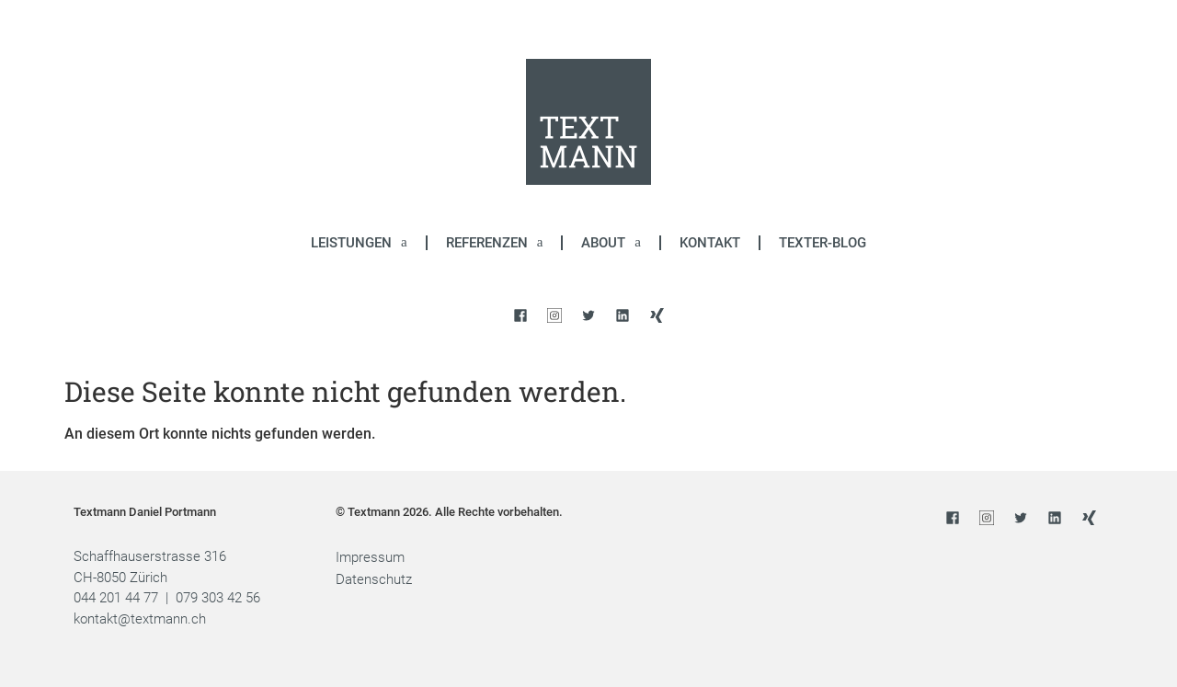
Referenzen (494, 242)
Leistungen (359, 242)
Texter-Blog (822, 243)
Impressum (370, 557)
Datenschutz (374, 579)
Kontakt (710, 243)
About (611, 242)
